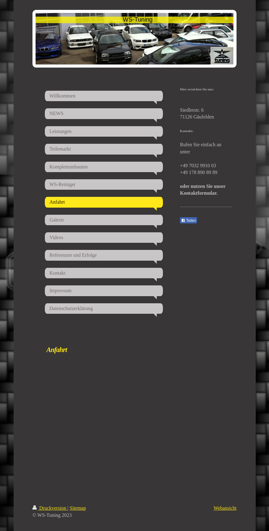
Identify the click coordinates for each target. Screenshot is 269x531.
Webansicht (225, 508)
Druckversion (49, 508)
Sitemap (78, 508)
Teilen (188, 220)
